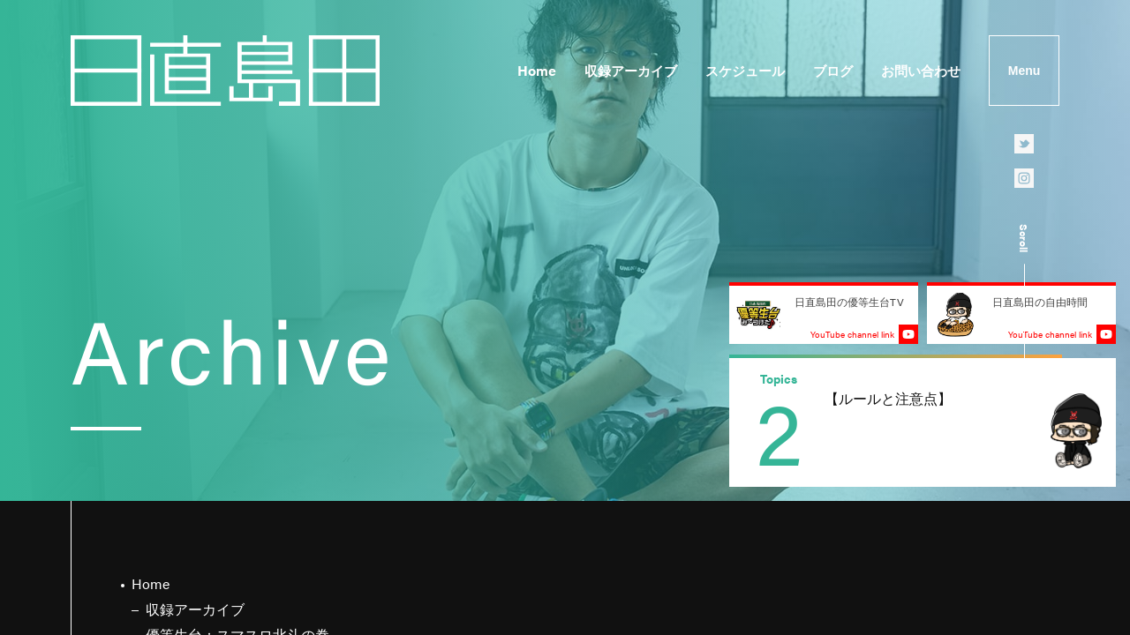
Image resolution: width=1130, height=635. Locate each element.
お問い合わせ (920, 70)
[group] (922, 422)
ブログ (833, 70)
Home (536, 70)
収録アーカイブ (630, 70)
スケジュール (745, 70)
